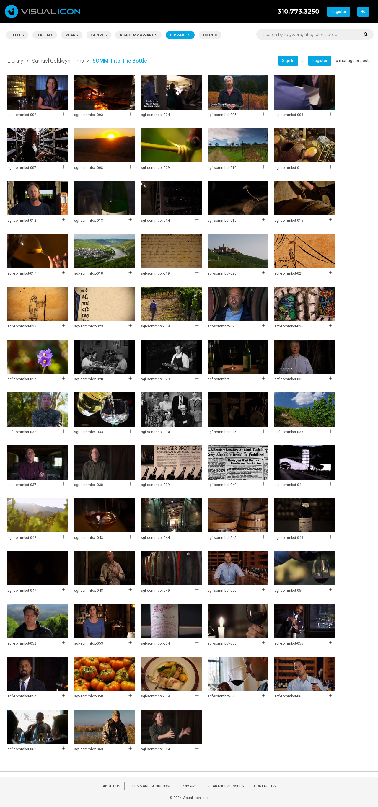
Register (338, 11)
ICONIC (210, 35)
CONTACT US (265, 786)
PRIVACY (189, 786)
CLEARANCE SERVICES (225, 786)
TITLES (17, 35)
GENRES (99, 35)
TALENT (45, 35)
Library (15, 61)
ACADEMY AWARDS (138, 35)
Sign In (288, 60)
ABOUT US (111, 786)
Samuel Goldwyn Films (58, 61)
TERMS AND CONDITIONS (150, 786)
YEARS (72, 35)
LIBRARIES (180, 35)
